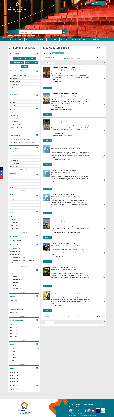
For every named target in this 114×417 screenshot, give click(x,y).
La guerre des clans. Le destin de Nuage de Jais (63, 232)
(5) (24, 232)
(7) (24, 292)
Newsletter (81, 413)
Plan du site (72, 413)
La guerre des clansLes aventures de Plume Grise (59, 108)
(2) (24, 191)
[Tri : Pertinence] (49, 63)
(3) (24, 340)
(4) (24, 91)
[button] (24, 58)
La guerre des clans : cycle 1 (58, 159)
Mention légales (73, 415)
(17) (24, 266)
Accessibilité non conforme (87, 415)
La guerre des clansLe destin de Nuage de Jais (58, 82)
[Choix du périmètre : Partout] (13, 32)
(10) (24, 316)
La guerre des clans (56, 256)
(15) (24, 131)
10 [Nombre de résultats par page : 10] (98, 57)
